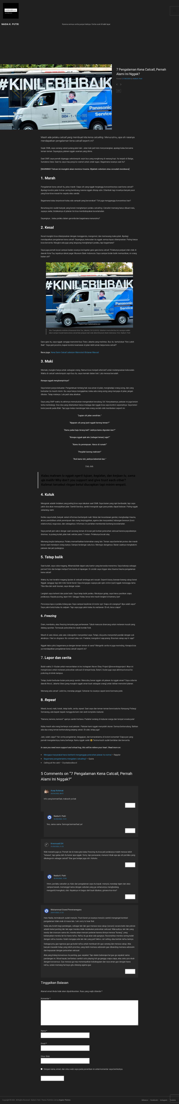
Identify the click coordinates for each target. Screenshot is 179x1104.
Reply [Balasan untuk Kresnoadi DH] (130, 865)
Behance (145, 1100)
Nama (44, 1031)
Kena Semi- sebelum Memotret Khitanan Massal (75, 352)
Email (44, 1043)
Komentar (45, 998)
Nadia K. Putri (10, 24)
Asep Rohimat (57, 790)
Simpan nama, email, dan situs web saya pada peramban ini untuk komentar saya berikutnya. (83, 1069)
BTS (118, 91)
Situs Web (45, 1056)
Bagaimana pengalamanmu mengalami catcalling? (65, 759)
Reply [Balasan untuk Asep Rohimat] (130, 805)
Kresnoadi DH (57, 843)
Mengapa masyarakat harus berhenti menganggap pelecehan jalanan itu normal (78, 755)
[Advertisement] (56, 45)
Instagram (163, 1100)
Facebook (154, 1100)
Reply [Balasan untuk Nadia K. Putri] (130, 831)
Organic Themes (64, 1100)
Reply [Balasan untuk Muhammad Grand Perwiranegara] (130, 971)
